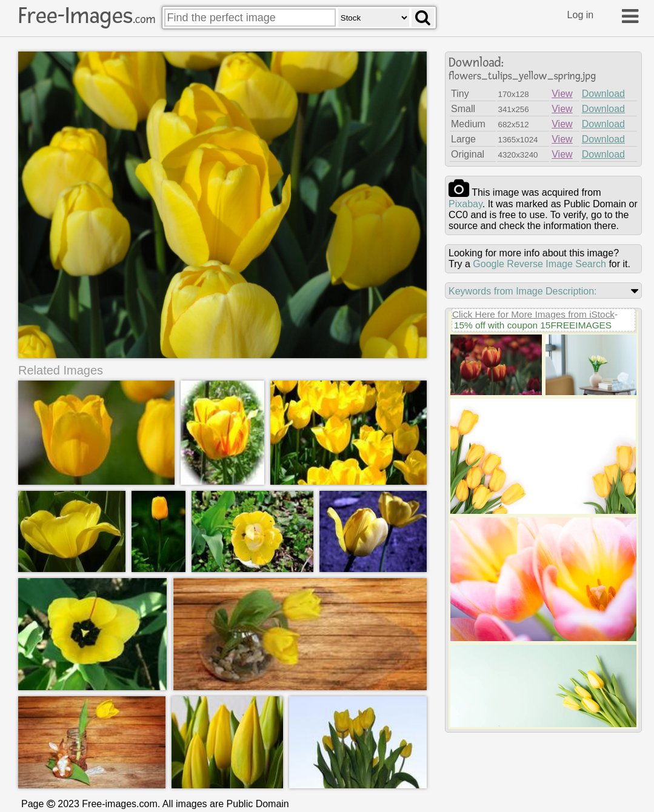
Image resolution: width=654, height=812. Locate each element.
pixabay (465, 204)
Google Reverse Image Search (539, 264)
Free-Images (86, 16)
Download (603, 93)
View (562, 93)
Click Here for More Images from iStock (533, 314)
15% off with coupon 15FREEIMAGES (533, 325)
